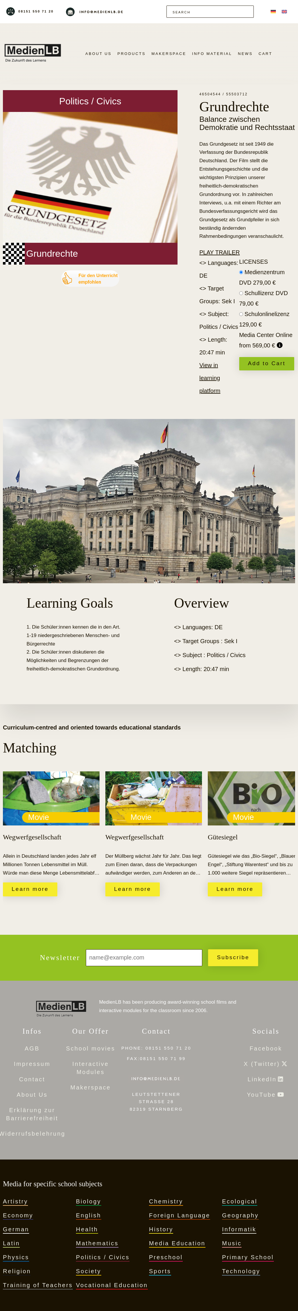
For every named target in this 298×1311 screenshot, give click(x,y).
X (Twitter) (262, 1064)
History (161, 1229)
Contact (32, 1079)
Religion (17, 1271)
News (245, 53)
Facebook (266, 1048)
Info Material (212, 53)
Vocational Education (112, 1285)
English (88, 1215)
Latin (11, 1243)
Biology (88, 1201)
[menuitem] (273, 11)
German (16, 1229)
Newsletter (60, 958)
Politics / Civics (103, 1257)
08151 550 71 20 (36, 11)
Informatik (239, 1229)
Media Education (177, 1243)
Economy (18, 1215)
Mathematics (97, 1243)
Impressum (32, 1064)
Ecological (239, 1201)
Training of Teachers (38, 1285)
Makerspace (168, 53)
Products (132, 53)
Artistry (15, 1201)
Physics (16, 1257)
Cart (265, 53)
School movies (90, 1048)
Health (87, 1229)
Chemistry (166, 1201)
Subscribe (233, 957)
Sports (160, 1271)
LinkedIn (262, 1079)
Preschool (166, 1257)
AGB (32, 1048)
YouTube (261, 1094)
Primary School (248, 1257)
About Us (98, 53)
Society (88, 1271)
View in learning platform (209, 378)
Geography (240, 1215)
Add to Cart (266, 363)
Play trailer (219, 252)
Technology (241, 1271)
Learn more (30, 889)
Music (232, 1243)
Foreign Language (179, 1215)
